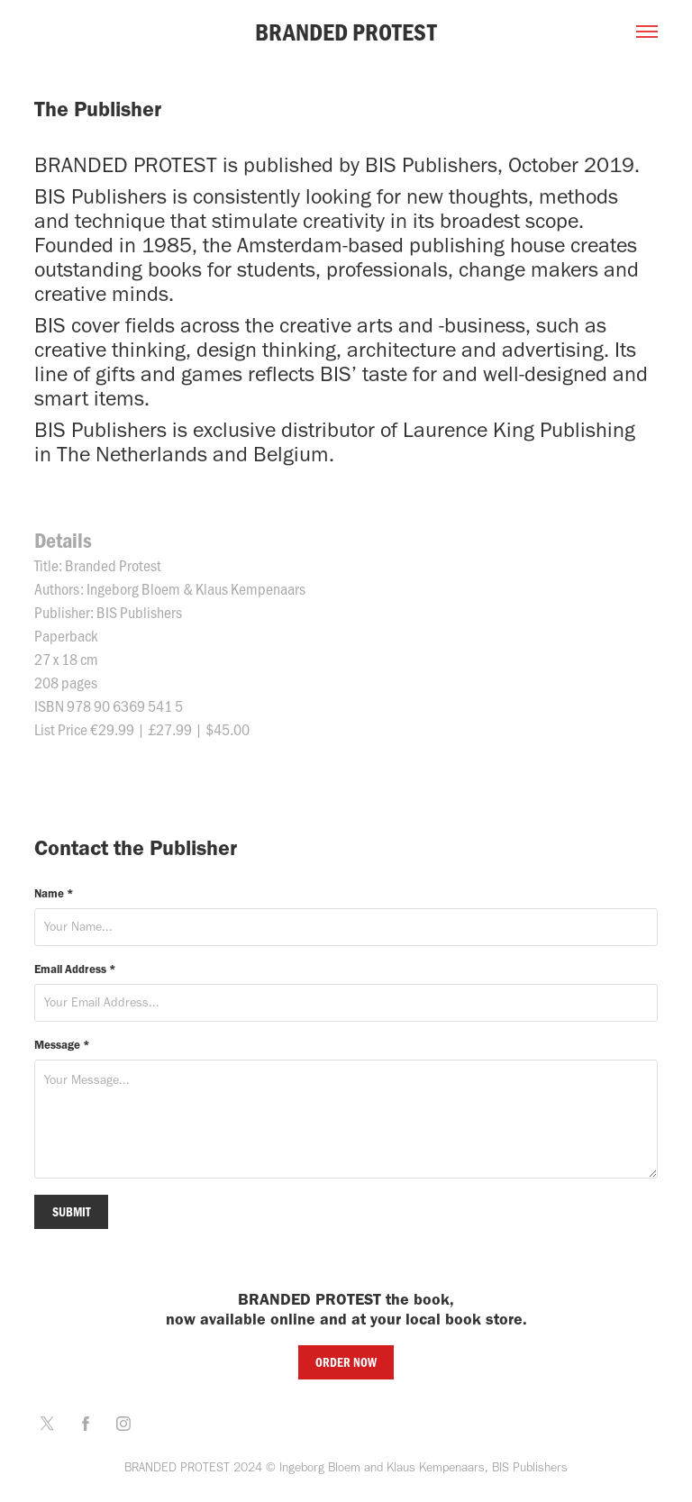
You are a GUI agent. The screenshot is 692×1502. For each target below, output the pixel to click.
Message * (62, 1044)
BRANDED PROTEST (346, 31)
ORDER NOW (346, 1362)
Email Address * (75, 969)
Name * (54, 893)
